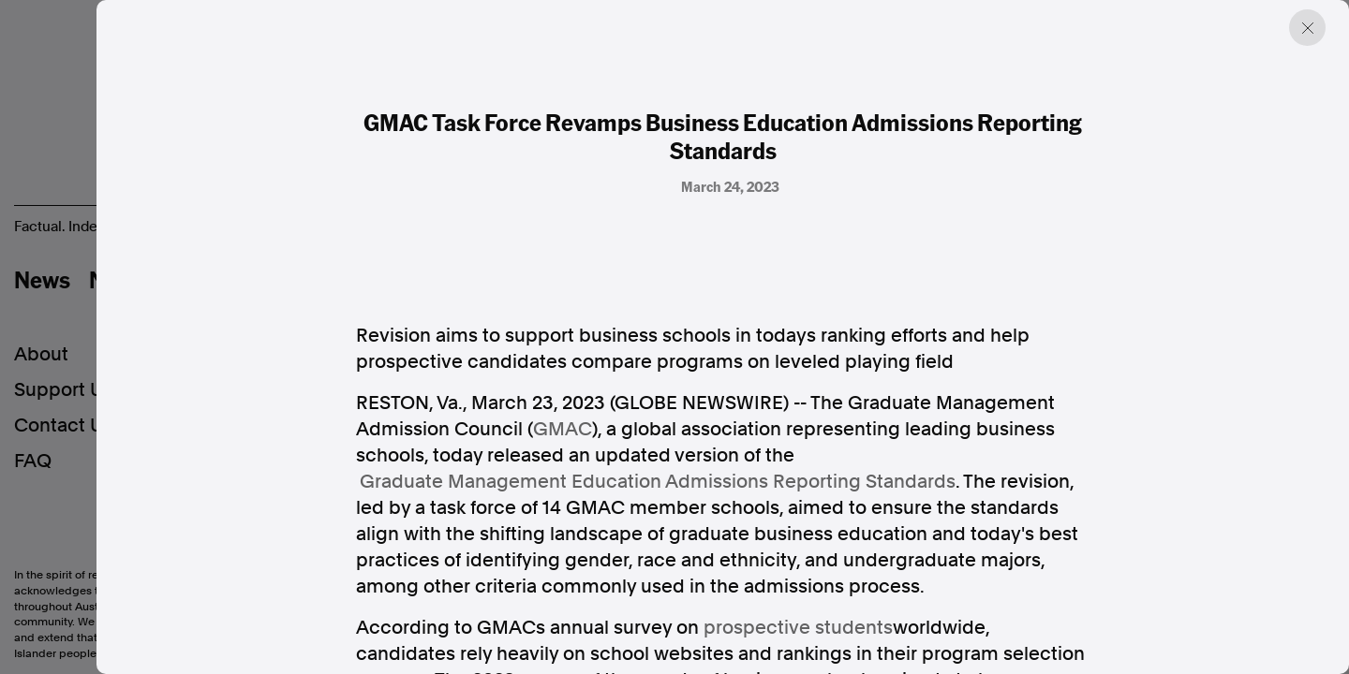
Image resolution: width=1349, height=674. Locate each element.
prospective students (798, 627)
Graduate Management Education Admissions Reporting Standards (658, 481)
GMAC (562, 429)
